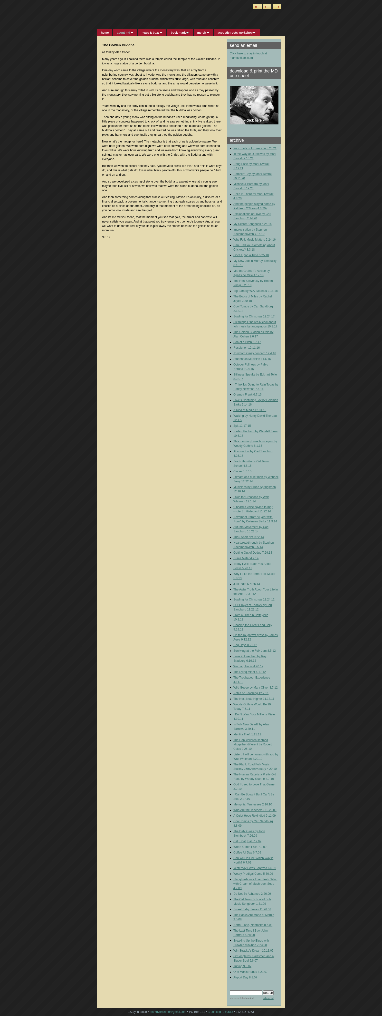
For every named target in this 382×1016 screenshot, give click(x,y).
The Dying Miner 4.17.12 (249, 672)
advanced (268, 998)
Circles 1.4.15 (242, 471)
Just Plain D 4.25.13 (246, 584)
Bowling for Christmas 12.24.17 (254, 316)
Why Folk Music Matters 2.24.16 (254, 239)
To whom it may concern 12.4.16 (254, 353)
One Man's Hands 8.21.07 (250, 972)
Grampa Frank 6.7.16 (247, 394)
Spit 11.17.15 (242, 425)
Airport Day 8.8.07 (245, 977)
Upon (244, 255)
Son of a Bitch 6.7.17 (247, 342)
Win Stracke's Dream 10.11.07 (253, 950)
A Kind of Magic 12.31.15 (249, 410)
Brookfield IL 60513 (220, 1012)
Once (237, 255)
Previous (267, 6)
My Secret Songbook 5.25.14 (252, 224)
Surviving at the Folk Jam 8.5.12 (254, 650)
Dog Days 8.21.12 (245, 645)
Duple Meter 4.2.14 (245, 558)
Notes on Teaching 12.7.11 (250, 693)
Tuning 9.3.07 (242, 966)
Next (277, 6)
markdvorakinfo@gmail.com (168, 1012)
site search (235, 998)
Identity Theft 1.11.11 (247, 734)
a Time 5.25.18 (258, 255)
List (257, 6)
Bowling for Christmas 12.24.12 (254, 599)
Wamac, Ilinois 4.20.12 (248, 666)
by (247, 998)
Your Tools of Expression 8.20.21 (255, 148)
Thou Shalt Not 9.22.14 (248, 537)
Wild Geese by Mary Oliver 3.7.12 (255, 687)
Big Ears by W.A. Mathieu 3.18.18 (255, 291)
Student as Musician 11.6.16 (252, 359)
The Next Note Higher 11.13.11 (253, 699)
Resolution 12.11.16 (246, 347)
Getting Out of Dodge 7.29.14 (252, 552)
